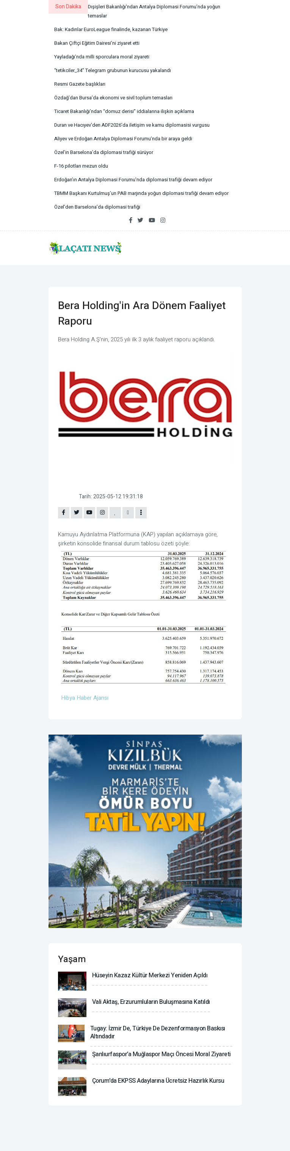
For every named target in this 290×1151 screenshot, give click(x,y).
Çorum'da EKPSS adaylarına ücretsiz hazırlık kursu (158, 1080)
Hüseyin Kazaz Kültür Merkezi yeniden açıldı (150, 975)
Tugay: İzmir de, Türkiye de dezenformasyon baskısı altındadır (157, 1032)
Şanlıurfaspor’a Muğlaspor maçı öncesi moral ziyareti (161, 1054)
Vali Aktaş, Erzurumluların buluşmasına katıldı (151, 1002)
